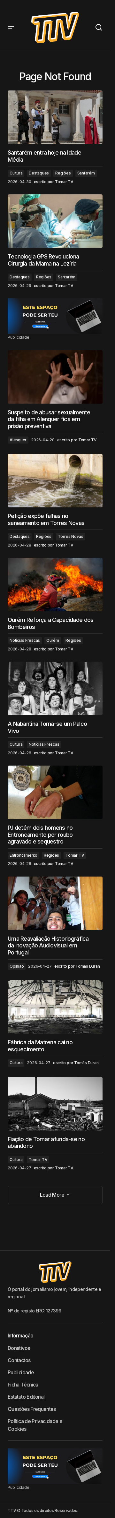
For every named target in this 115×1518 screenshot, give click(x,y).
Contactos (19, 1360)
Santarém (86, 173)
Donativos (19, 1348)
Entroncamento (23, 855)
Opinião (17, 966)
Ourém (52, 640)
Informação (21, 1335)
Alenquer (18, 439)
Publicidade (21, 1372)
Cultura (16, 173)
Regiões (63, 173)
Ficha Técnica (23, 1384)
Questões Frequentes (32, 1409)
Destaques (39, 173)
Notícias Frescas (25, 640)
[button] (11, 27)
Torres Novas (70, 536)
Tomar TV (74, 855)
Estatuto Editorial (26, 1397)
